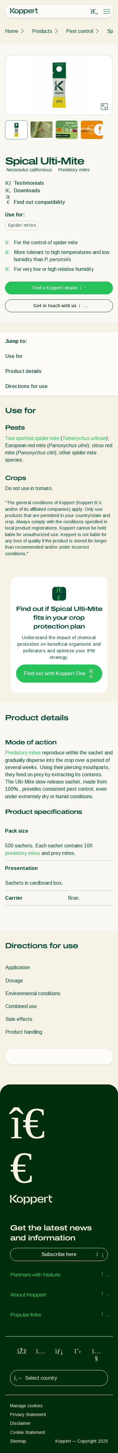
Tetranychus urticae (84, 438)
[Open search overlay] (94, 11)
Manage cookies (26, 1405)
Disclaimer (20, 1423)
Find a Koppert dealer (59, 287)
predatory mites (22, 853)
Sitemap (18, 1441)
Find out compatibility (35, 202)
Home (11, 31)
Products (42, 31)
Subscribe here (73, 1254)
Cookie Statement (27, 1432)
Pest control (79, 31)
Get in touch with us (59, 305)
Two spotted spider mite (32, 438)
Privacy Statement (28, 1414)
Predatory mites (23, 752)
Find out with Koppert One (59, 674)
